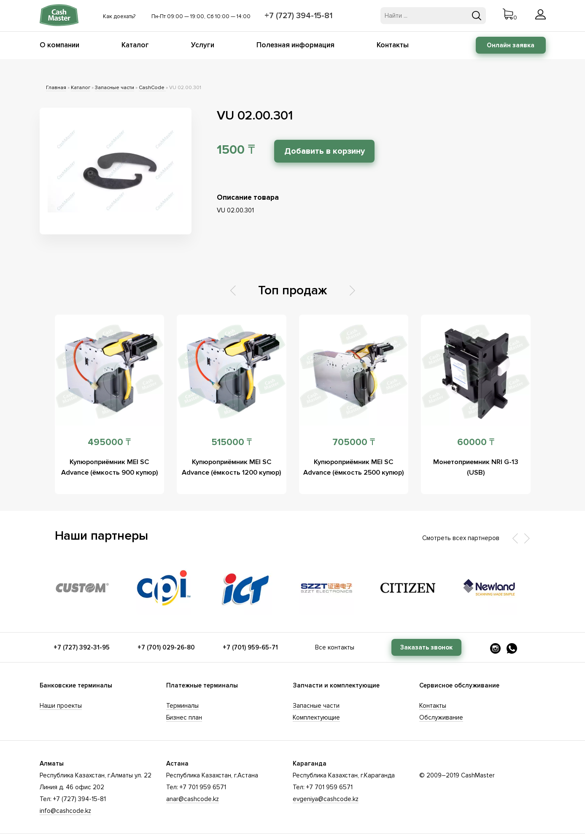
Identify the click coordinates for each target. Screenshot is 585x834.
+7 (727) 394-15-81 (300, 16)
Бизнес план (184, 717)
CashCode (152, 87)
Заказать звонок (426, 647)
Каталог (135, 45)
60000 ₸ (475, 442)
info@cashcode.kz (65, 811)
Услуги (202, 45)
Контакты (393, 45)
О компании (59, 45)
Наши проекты (61, 705)
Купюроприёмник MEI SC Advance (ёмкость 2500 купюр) (354, 472)
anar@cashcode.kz (192, 799)
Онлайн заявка (510, 45)
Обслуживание (441, 717)
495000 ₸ (109, 442)
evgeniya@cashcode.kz (326, 799)
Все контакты (334, 647)
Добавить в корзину (332, 151)
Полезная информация (295, 45)
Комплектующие (316, 717)
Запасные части (114, 87)
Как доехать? (119, 16)
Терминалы (182, 705)
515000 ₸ (231, 442)
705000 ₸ (353, 442)
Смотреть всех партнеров (460, 538)
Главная (56, 87)
